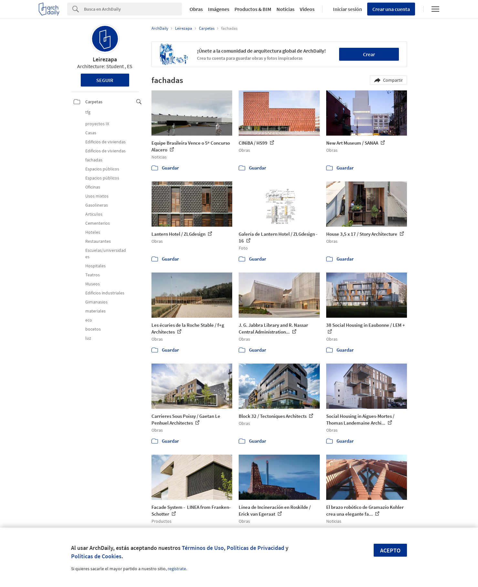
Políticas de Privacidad (255, 547)
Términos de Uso (203, 547)
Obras (196, 9)
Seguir (104, 80)
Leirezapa (105, 59)
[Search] (133, 9)
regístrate (177, 569)
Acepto (390, 550)
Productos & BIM (252, 9)
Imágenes (218, 9)
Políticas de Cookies (96, 556)
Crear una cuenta (391, 9)
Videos (307, 9)
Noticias (285, 9)
